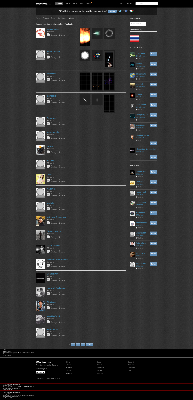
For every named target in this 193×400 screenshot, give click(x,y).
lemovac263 (141, 264)
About (68, 365)
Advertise (131, 365)
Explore (59, 3)
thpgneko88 (141, 172)
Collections (62, 18)
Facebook (100, 368)
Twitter (99, 365)
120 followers (140, 97)
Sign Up (129, 3)
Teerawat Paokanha (56, 288)
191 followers (140, 87)
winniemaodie (141, 223)
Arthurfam (51, 118)
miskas (139, 94)
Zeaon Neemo (53, 245)
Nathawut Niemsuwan (57, 217)
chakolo (50, 203)
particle (139, 64)
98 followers (140, 127)
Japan (139, 140)
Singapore (140, 69)
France (139, 110)
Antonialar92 (141, 243)
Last (89, 344)
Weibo (99, 371)
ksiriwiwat (51, 74)
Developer (131, 368)
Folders (46, 18)
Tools (53, 18)
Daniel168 (140, 182)
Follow (153, 54)
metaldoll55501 (54, 51)
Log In (122, 3)
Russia (139, 154)
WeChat (100, 373)
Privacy (69, 373)
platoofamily (52, 329)
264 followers (140, 66)
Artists (71, 18)
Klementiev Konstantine (145, 149)
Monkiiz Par (52, 274)
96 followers (140, 138)
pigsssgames (53, 29)
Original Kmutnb (54, 231)
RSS (129, 371)
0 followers (139, 174)
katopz (50, 146)
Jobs (81, 3)
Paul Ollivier (141, 105)
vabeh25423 (141, 233)
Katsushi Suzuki (142, 135)
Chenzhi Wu (141, 74)
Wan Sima (51, 302)
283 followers (140, 56)
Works (38, 18)
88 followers (140, 152)
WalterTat (51, 189)
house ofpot (141, 192)
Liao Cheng (140, 53)
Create (88, 3)
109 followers (140, 117)
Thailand (51, 32)
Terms (68, 371)
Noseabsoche (53, 132)
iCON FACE (140, 253)
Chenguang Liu (142, 115)
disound (139, 84)
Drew (49, 175)
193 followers (140, 76)
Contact (69, 368)
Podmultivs (140, 212)
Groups (67, 3)
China (139, 58)
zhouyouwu (140, 125)
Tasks (75, 3)
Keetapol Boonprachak (57, 260)
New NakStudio (54, 316)
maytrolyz (51, 96)
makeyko (51, 160)
